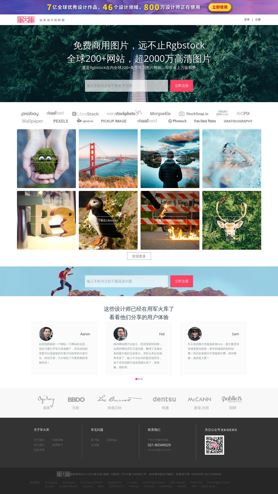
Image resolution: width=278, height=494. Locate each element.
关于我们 (39, 439)
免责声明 (39, 449)
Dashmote (166, 486)
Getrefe (181, 486)
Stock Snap (208, 486)
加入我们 (39, 444)
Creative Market (68, 486)
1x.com (49, 486)
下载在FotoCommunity (170, 220)
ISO (194, 486)
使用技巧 (57, 444)
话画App (112, 439)
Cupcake (132, 482)
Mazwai (87, 486)
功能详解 (57, 439)
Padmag (134, 486)
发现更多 (139, 256)
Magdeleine (115, 482)
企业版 (95, 444)
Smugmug (51, 482)
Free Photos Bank (154, 482)
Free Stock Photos (92, 482)
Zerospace (69, 482)
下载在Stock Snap (170, 158)
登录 (247, 19)
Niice (100, 486)
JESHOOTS (116, 486)
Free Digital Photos (218, 482)
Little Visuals (177, 482)
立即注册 (182, 86)
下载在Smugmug (231, 220)
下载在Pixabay (46, 220)
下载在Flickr (108, 158)
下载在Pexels (232, 158)
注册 (258, 19)
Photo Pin (196, 482)
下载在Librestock (108, 220)
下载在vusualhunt (46, 158)
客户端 (95, 439)
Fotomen (149, 486)
